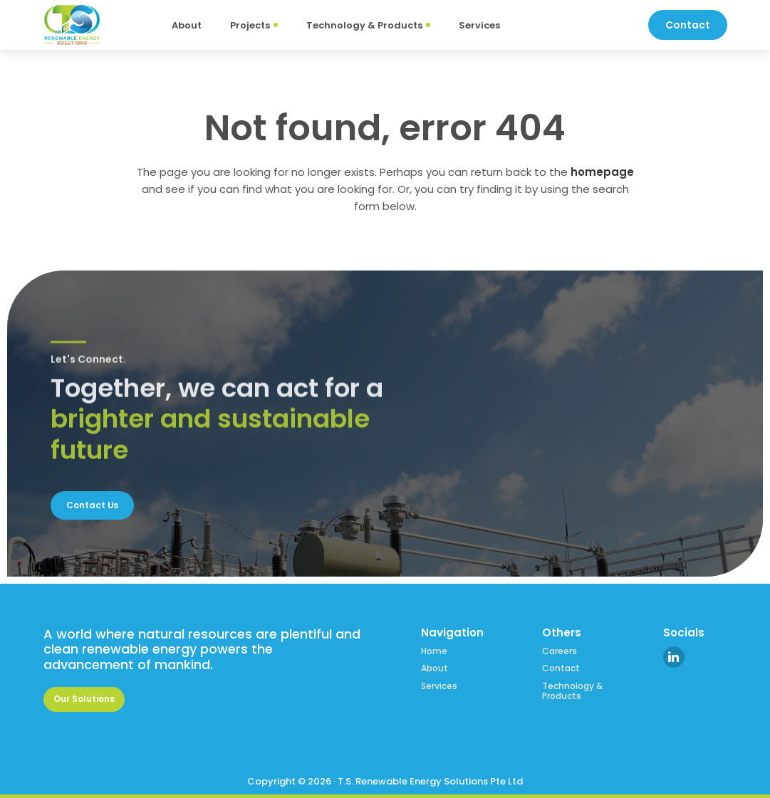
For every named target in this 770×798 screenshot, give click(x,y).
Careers (559, 649)
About (434, 666)
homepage (602, 171)
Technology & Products (572, 688)
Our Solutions (88, 698)
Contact (561, 666)
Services (439, 683)
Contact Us (95, 503)
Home (434, 649)
